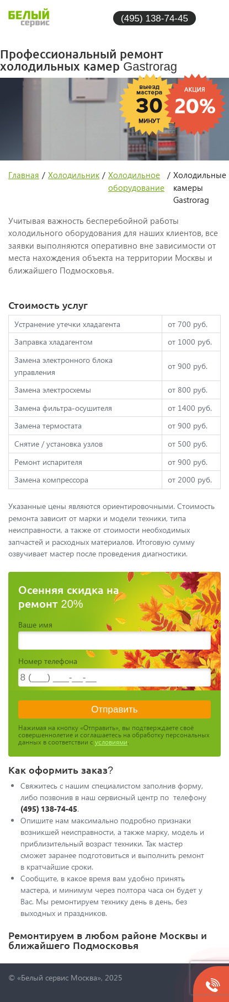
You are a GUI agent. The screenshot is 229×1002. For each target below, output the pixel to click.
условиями (111, 742)
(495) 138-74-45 (154, 18)
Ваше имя (35, 624)
